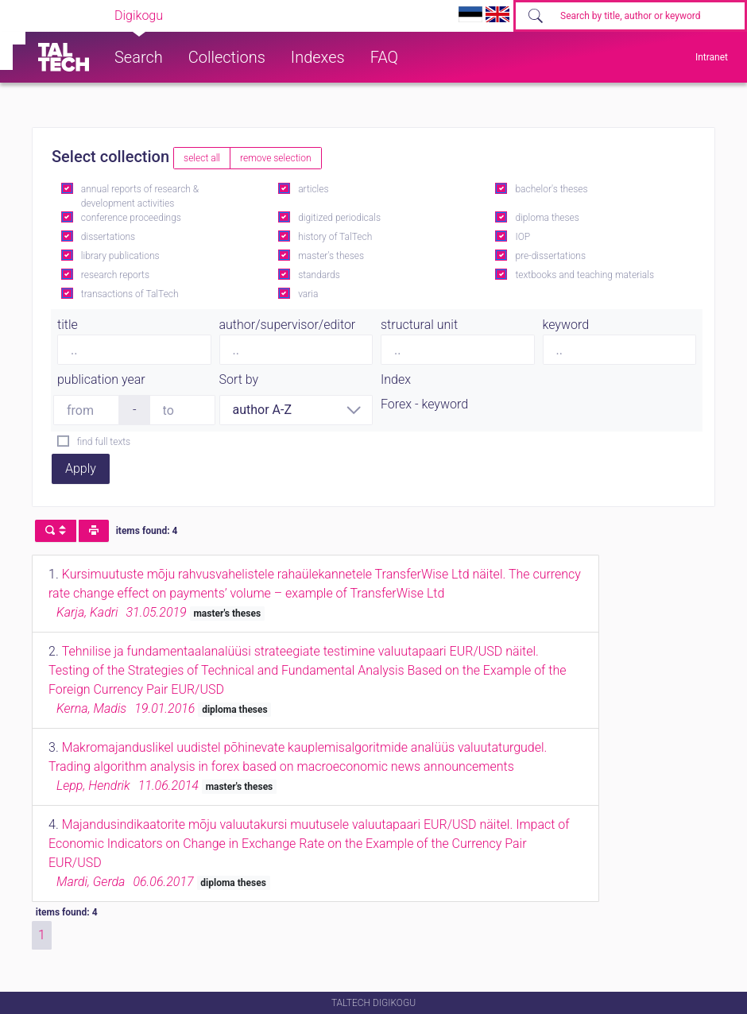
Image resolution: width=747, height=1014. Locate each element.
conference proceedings (131, 217)
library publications (120, 255)
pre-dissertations (550, 255)
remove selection (275, 158)
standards (319, 275)
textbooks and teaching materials (584, 275)
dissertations (108, 236)
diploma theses (547, 217)
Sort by (239, 379)
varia (308, 294)
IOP (522, 236)
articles (313, 189)
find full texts (103, 441)
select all (202, 158)
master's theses (331, 255)
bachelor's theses (551, 189)
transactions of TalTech (130, 294)
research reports (115, 275)
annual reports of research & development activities (140, 196)
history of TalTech (335, 236)
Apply (80, 468)
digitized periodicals (339, 217)
